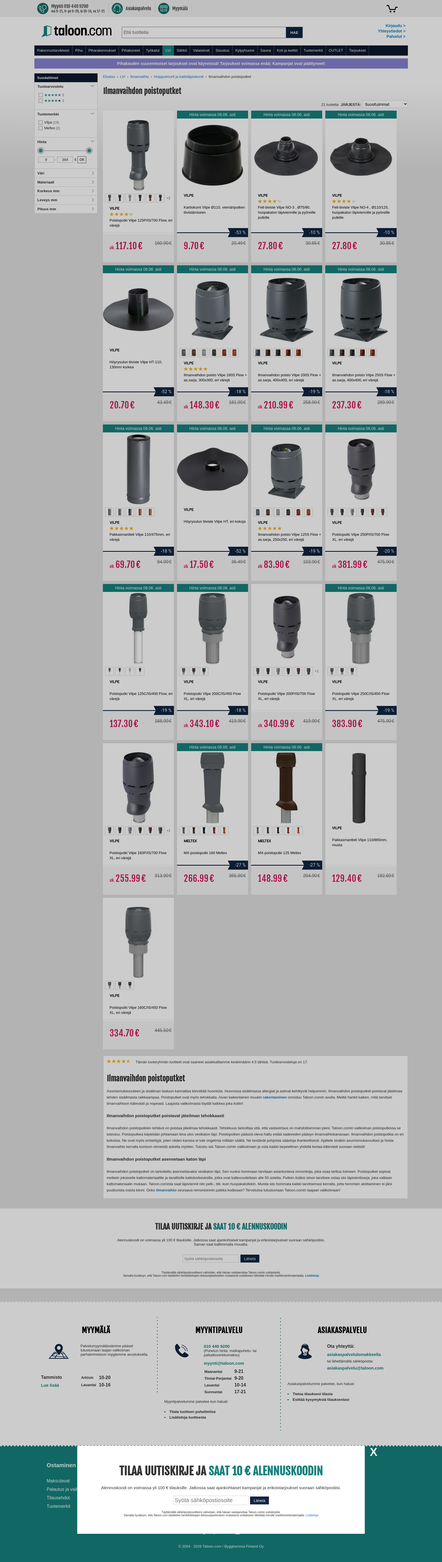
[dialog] (221, 781)
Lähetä (259, 1500)
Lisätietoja (312, 1515)
